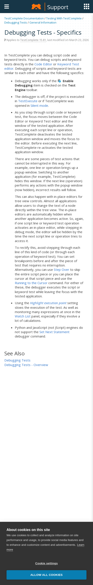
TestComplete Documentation (24, 18)
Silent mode (39, 105)
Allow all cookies (46, 575)
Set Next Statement (54, 332)
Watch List (22, 316)
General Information (42, 22)
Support (57, 7)
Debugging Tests (15, 22)
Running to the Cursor (31, 283)
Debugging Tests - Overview (26, 365)
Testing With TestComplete (64, 18)
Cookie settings (46, 563)
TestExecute (27, 101)
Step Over (61, 269)
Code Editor (43, 64)
